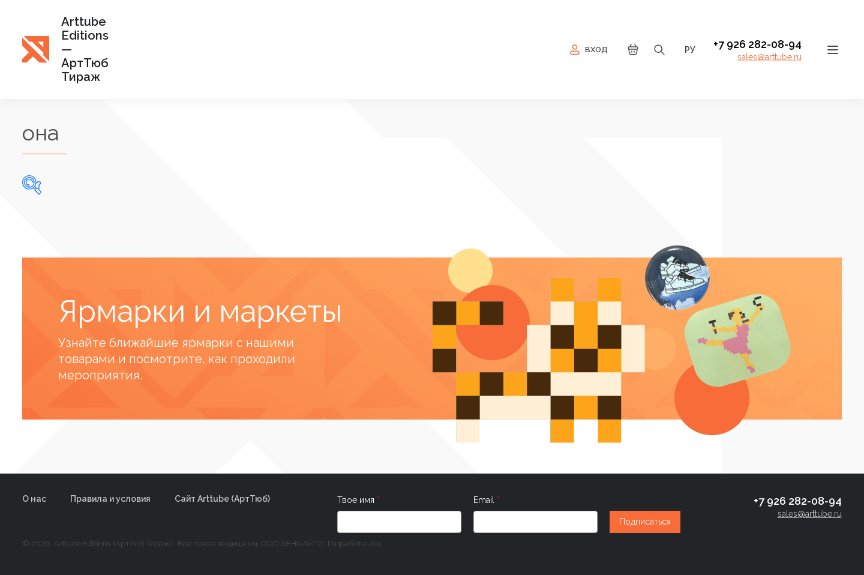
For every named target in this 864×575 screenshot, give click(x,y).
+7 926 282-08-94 (757, 44)
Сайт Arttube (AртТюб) (222, 499)
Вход (588, 50)
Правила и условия (110, 499)
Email (485, 500)
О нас (34, 499)
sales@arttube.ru (769, 57)
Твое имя (357, 500)
